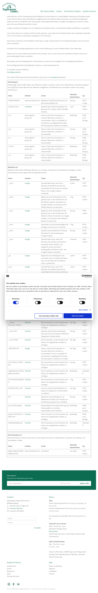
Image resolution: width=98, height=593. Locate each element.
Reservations (53, 531)
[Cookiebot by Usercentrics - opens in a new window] (83, 276)
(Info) (68, 483)
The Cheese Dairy (47, 11)
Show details (83, 310)
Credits (34, 589)
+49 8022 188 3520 (16, 508)
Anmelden (37, 528)
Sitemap (39, 589)
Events (9, 569)
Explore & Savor (89, 11)
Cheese (59, 11)
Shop (8, 574)
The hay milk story (13, 576)
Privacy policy (51, 589)
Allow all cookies (78, 316)
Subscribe (84, 483)
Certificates (53, 571)
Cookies (44, 589)
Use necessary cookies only (49, 316)
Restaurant (10, 571)
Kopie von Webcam (55, 566)
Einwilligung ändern (14, 72)
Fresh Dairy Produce (72, 11)
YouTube (28, 322)
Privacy (66, 483)
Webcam (52, 569)
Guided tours (11, 566)
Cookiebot (54, 77)
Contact (51, 574)
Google (27, 183)
